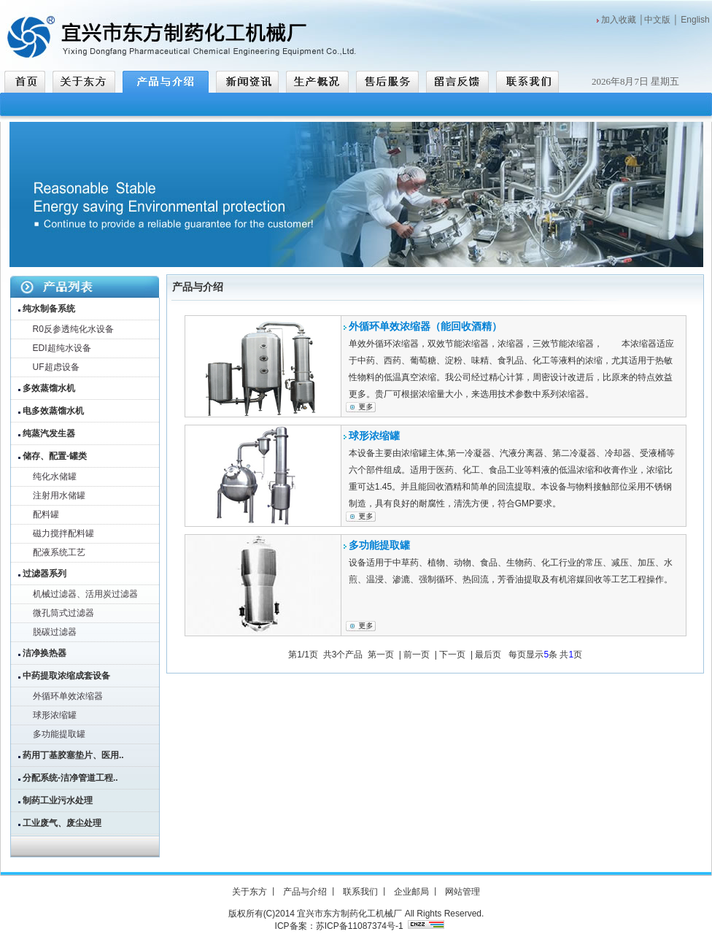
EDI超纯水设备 (62, 348)
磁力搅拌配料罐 (63, 533)
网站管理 (462, 892)
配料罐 (46, 514)
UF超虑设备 (56, 367)
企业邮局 (411, 892)
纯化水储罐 (55, 476)
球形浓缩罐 (55, 715)
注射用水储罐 (59, 495)
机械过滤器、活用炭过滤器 (85, 594)
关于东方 (249, 892)
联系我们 (360, 892)
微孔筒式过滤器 (63, 613)
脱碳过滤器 (55, 632)
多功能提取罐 (59, 734)
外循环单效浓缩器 (68, 696)
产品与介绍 (305, 892)
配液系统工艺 (59, 552)
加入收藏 (618, 20)
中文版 (657, 20)
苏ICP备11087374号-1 (359, 926)
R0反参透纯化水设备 (73, 329)
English (695, 20)
